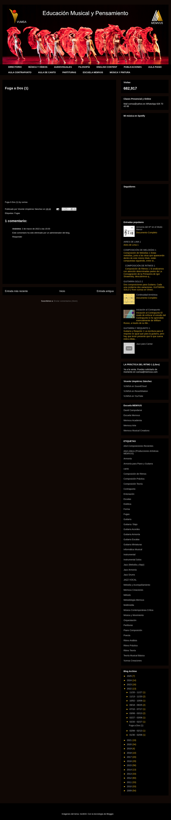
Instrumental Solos (132, 559)
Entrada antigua (105, 291)
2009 (129, 790)
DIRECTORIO (15, 67)
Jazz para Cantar (144, 344)
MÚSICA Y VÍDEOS (37, 67)
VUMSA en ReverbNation (136, 391)
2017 (129, 757)
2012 (129, 778)
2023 (129, 684)
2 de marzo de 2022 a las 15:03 (36, 229)
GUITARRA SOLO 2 (133, 281)
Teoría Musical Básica (134, 655)
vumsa (24, 202)
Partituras (128, 625)
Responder (17, 237)
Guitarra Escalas (131, 539)
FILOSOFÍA (84, 67)
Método (127, 595)
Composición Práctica (134, 479)
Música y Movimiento (134, 615)
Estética (127, 504)
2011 (129, 782)
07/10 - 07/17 (136, 709)
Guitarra (127, 519)
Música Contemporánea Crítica (138, 610)
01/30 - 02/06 (136, 735)
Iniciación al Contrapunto (148, 309)
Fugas (17, 213)
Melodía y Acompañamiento (137, 585)
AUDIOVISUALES (63, 67)
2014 (129, 769)
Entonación (129, 494)
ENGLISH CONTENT (107, 67)
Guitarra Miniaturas (133, 544)
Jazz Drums (129, 574)
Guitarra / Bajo (130, 524)
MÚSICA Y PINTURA (120, 72)
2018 (129, 753)
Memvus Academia (133, 420)
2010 (129, 786)
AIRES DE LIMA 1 (132, 242)
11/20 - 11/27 (136, 692)
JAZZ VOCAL (130, 580)
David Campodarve (133, 410)
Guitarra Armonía (132, 534)
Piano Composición (133, 630)
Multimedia (129, 605)
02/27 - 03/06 (136, 717)
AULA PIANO (155, 67)
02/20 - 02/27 (136, 722)
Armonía (128, 458)
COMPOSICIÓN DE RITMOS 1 (140, 265)
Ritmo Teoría (130, 650)
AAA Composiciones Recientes (138, 446)
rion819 (83, 814)
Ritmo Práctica (131, 645)
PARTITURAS (69, 72)
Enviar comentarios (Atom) (65, 301)
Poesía (127, 635)
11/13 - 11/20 (136, 696)
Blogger (110, 814)
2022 (129, 688)
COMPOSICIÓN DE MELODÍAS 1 (140, 250)
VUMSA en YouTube (133, 396)
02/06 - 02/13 (136, 730)
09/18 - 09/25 (136, 705)
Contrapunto (129, 489)
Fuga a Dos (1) (136, 725)
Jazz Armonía (130, 570)
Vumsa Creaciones (133, 660)
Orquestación (130, 620)
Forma (127, 509)
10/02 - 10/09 (136, 700)
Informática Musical (133, 549)
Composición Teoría (133, 484)
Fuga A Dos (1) (11, 202)
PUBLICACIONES (133, 67)
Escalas (127, 499)
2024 (129, 680)
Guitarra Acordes (132, 529)
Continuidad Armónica (146, 295)
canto (126, 469)
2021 (129, 740)
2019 (129, 748)
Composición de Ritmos (135, 474)
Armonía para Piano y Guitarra (138, 463)
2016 (129, 761)
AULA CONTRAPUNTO (19, 72)
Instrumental (129, 554)
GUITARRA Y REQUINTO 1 (137, 328)
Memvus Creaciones (133, 590)
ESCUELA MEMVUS (93, 72)
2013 (129, 774)
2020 (129, 744)
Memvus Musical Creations (136, 430)
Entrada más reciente (16, 291)
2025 (129, 676)
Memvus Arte (130, 425)
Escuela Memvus (132, 415)
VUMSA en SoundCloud (135, 386)
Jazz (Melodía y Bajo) (134, 564)
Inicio (62, 291)
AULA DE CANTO (47, 72)
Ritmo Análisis (130, 640)
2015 (129, 765)
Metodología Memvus (134, 600)
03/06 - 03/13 (136, 713)
